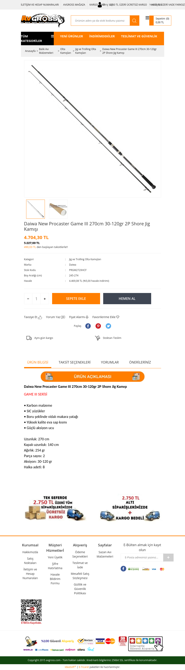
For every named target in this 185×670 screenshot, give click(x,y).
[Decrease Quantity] (28, 298)
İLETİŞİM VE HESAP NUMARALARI (40, 4)
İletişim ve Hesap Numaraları (30, 573)
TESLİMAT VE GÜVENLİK (139, 36)
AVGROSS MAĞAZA (74, 4)
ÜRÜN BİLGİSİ (37, 362)
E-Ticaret (84, 667)
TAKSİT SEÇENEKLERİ (75, 362)
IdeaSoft (70, 667)
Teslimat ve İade (80, 565)
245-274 (73, 275)
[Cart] (160, 21)
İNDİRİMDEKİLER (102, 36)
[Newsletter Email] (142, 557)
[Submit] (168, 557)
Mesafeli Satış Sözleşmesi (80, 576)
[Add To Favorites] (105, 317)
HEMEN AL (127, 298)
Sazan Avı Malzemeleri (105, 554)
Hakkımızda (30, 552)
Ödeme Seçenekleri (80, 554)
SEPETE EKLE (76, 298)
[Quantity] (36, 298)
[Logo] (43, 21)
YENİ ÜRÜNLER (71, 36)
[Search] (100, 21)
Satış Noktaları (30, 561)
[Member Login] (105, 5)
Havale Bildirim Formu (55, 578)
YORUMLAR (110, 362)
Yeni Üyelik (155, 4)
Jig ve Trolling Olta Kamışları (85, 259)
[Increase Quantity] (44, 298)
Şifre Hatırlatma (55, 566)
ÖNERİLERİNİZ (140, 362)
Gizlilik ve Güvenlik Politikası (80, 588)
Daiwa (72, 264)
